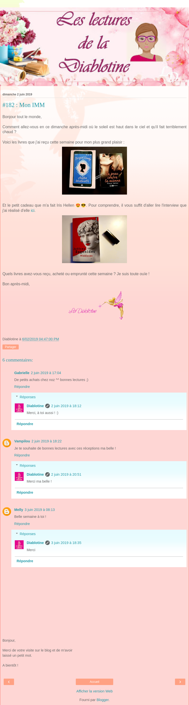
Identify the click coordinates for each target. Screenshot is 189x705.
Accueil (94, 682)
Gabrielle (22, 373)
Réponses (28, 397)
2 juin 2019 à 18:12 (66, 406)
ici (32, 210)
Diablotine (35, 406)
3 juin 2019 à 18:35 (66, 543)
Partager (10, 347)
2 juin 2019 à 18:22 (47, 441)
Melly (18, 510)
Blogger (102, 700)
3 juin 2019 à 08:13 (40, 510)
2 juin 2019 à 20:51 (66, 474)
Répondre (22, 387)
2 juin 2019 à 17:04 (46, 373)
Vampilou (22, 441)
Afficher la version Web (94, 691)
